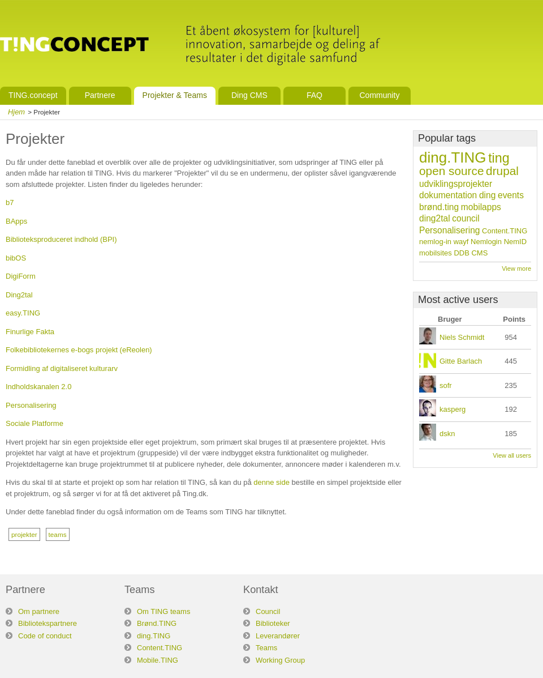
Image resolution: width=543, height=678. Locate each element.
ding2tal (434, 218)
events (511, 195)
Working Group (280, 660)
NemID (515, 241)
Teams (266, 647)
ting (499, 158)
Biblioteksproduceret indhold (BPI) (61, 239)
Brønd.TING (156, 623)
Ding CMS (249, 95)
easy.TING (23, 313)
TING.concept (33, 95)
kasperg (452, 409)
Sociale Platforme (34, 423)
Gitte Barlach (460, 361)
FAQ (314, 95)
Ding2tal (19, 295)
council (466, 218)
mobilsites (435, 253)
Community (379, 95)
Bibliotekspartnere (47, 623)
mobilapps (481, 207)
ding (487, 195)
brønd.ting (439, 207)
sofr (445, 385)
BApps (16, 221)
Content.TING (504, 231)
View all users (512, 455)
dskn (447, 433)
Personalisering (31, 405)
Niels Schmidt (461, 337)
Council (268, 611)
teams (58, 534)
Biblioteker (273, 623)
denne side (271, 482)
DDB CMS (471, 253)
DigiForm (21, 276)
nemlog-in (435, 241)
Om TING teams (163, 611)
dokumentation (448, 195)
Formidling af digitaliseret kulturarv (62, 368)
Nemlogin (486, 241)
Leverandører (278, 636)
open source (451, 170)
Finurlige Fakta (30, 331)
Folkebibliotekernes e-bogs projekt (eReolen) (79, 350)
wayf (461, 241)
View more (516, 268)
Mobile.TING (157, 660)
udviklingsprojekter (455, 184)
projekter (24, 534)
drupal (502, 170)
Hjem (16, 112)
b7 (10, 202)
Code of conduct (45, 636)
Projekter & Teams (175, 95)
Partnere (100, 95)
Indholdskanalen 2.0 (38, 386)
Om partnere (38, 611)
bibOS (16, 258)
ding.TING (452, 157)
